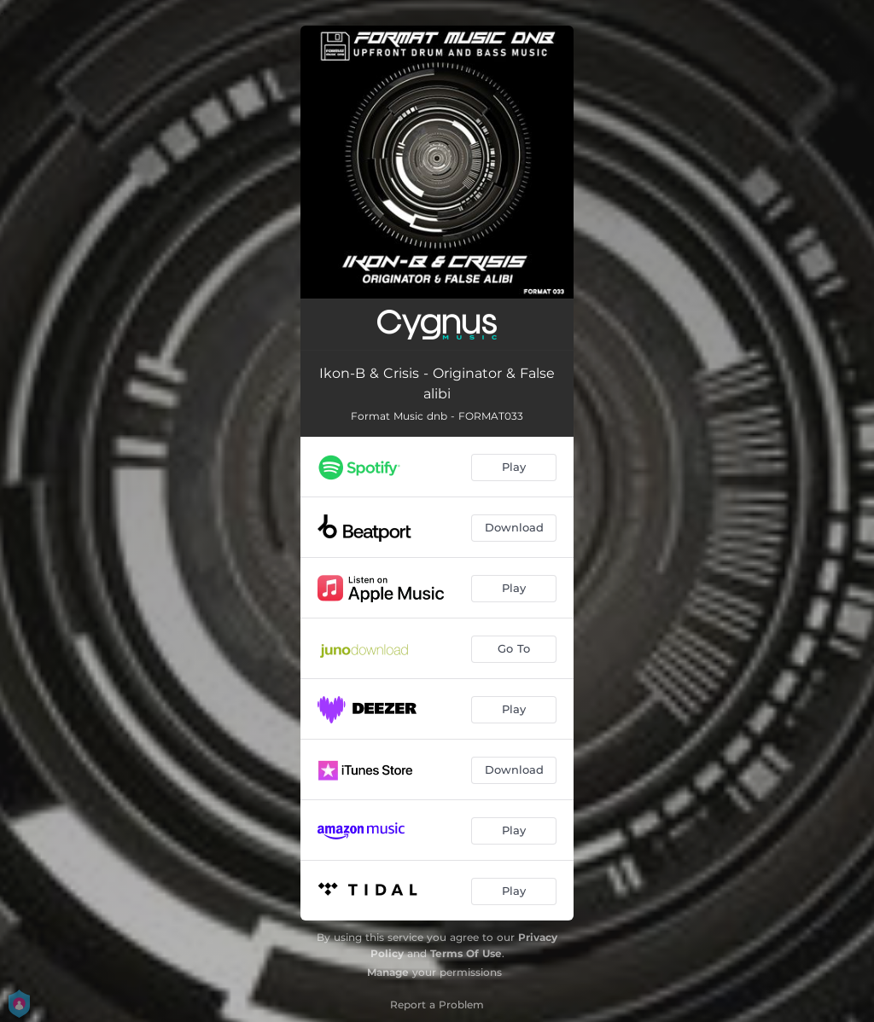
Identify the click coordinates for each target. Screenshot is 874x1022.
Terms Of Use (466, 953)
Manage (388, 972)
